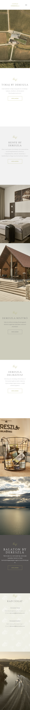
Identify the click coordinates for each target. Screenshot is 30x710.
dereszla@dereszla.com (17, 613)
